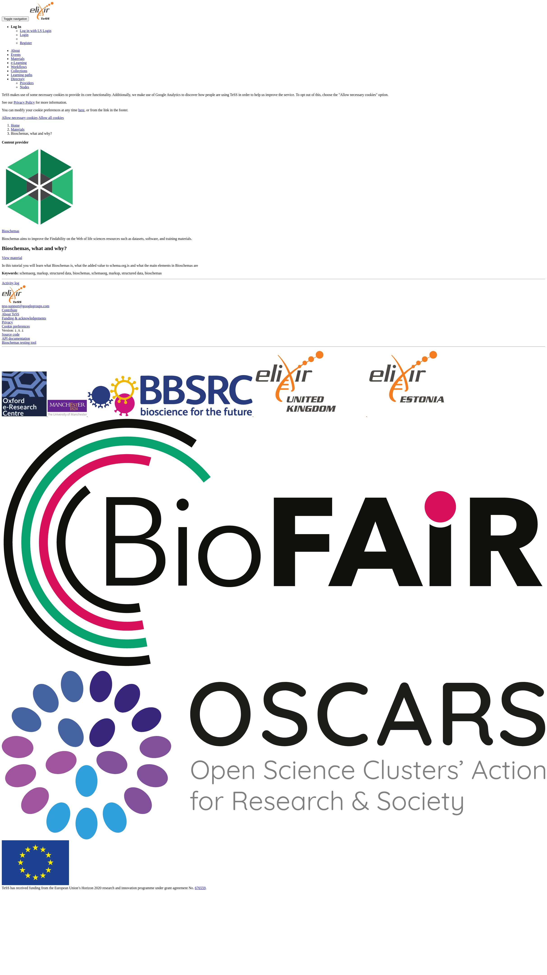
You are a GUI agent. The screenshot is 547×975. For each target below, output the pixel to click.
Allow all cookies (51, 118)
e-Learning (19, 63)
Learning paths (21, 75)
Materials (17, 59)
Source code (11, 334)
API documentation (16, 338)
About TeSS (10, 314)
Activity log (10, 283)
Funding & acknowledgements (24, 318)
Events (16, 55)
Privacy (7, 322)
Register (26, 43)
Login (24, 35)
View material (12, 258)
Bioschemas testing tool (19, 342)
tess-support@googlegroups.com (25, 306)
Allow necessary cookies (20, 118)
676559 (200, 888)
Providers (27, 83)
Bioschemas (10, 231)
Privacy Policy (24, 102)
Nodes (24, 87)
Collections (19, 71)
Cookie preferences (16, 326)
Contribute (9, 310)
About (15, 50)
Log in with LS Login (35, 31)
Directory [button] (18, 79)
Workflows (19, 67)
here (81, 110)
